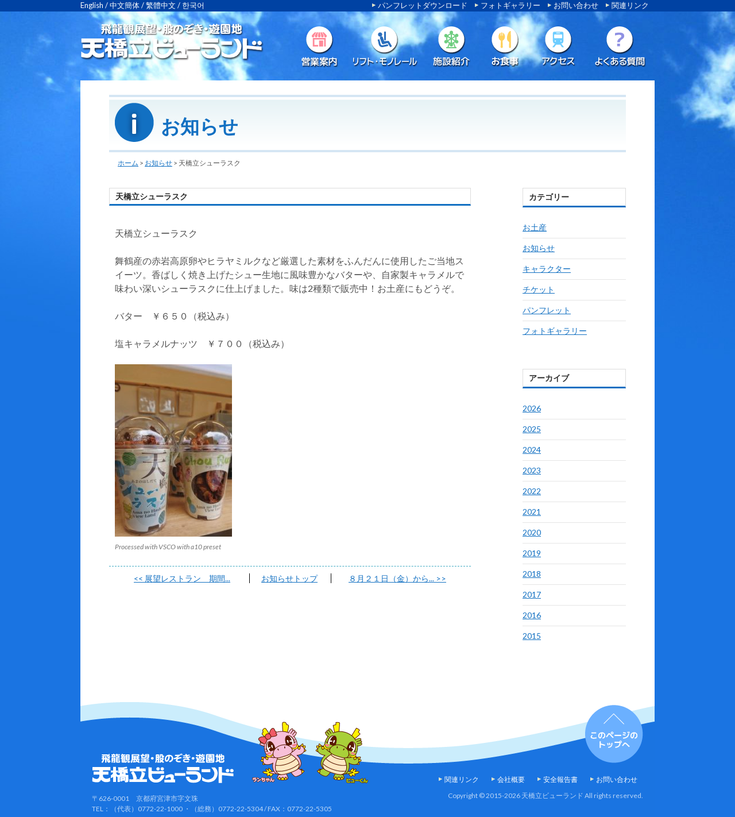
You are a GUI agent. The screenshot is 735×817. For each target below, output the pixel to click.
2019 (532, 553)
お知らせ (158, 163)
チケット (539, 289)
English (91, 5)
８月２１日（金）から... (397, 578)
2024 (532, 449)
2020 (532, 532)
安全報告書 (560, 779)
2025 (532, 429)
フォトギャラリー (510, 5)
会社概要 (511, 779)
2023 (532, 470)
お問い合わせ (576, 5)
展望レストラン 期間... (182, 578)
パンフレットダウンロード (422, 5)
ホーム (128, 163)
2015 (532, 636)
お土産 (535, 227)
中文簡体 (125, 5)
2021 (532, 512)
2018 (532, 574)
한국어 (193, 5)
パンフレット (547, 310)
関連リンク (630, 5)
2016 (532, 615)
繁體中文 (161, 5)
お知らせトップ (289, 578)
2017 (532, 594)
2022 (532, 491)
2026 (532, 408)
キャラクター (547, 268)
